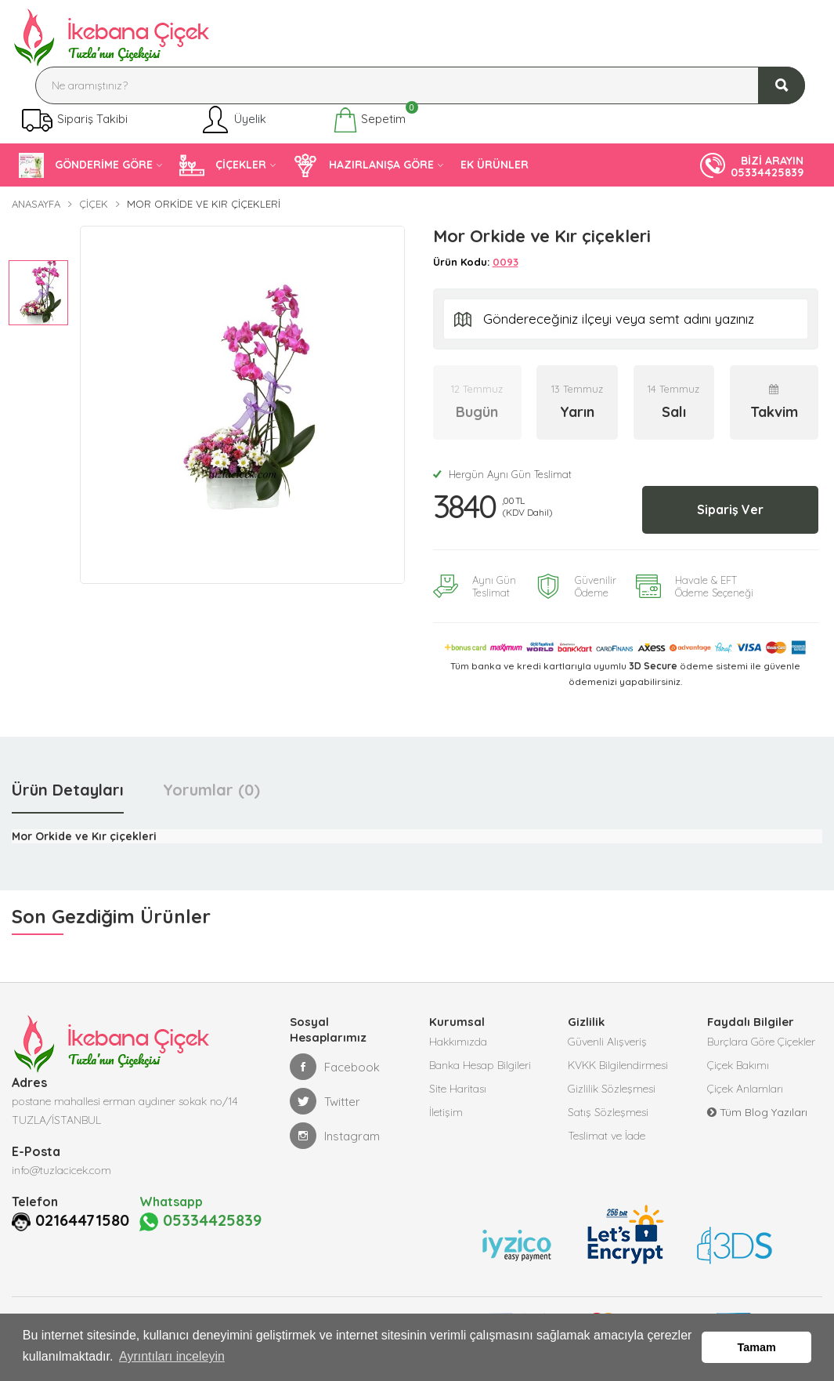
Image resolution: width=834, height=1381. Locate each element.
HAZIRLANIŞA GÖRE (363, 165)
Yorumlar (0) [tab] (211, 789)
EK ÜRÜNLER (494, 165)
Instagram (335, 1135)
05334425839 (200, 1221)
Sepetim (369, 119)
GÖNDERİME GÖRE (86, 165)
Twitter (325, 1101)
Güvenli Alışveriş (607, 1042)
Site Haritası (457, 1089)
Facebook (335, 1066)
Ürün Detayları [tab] (68, 789)
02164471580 (82, 1220)
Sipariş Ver (730, 509)
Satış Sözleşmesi (608, 1112)
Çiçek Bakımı (738, 1065)
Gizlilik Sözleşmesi (611, 1089)
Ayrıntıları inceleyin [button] (172, 1356)
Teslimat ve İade (606, 1136)
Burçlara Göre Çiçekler (761, 1042)
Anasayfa (36, 204)
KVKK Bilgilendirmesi (618, 1065)
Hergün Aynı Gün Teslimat (502, 474)
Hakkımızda (458, 1042)
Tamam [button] (757, 1347)
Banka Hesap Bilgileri (480, 1065)
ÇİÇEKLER (222, 165)
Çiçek (93, 204)
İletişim (446, 1112)
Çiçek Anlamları (745, 1089)
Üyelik (233, 120)
